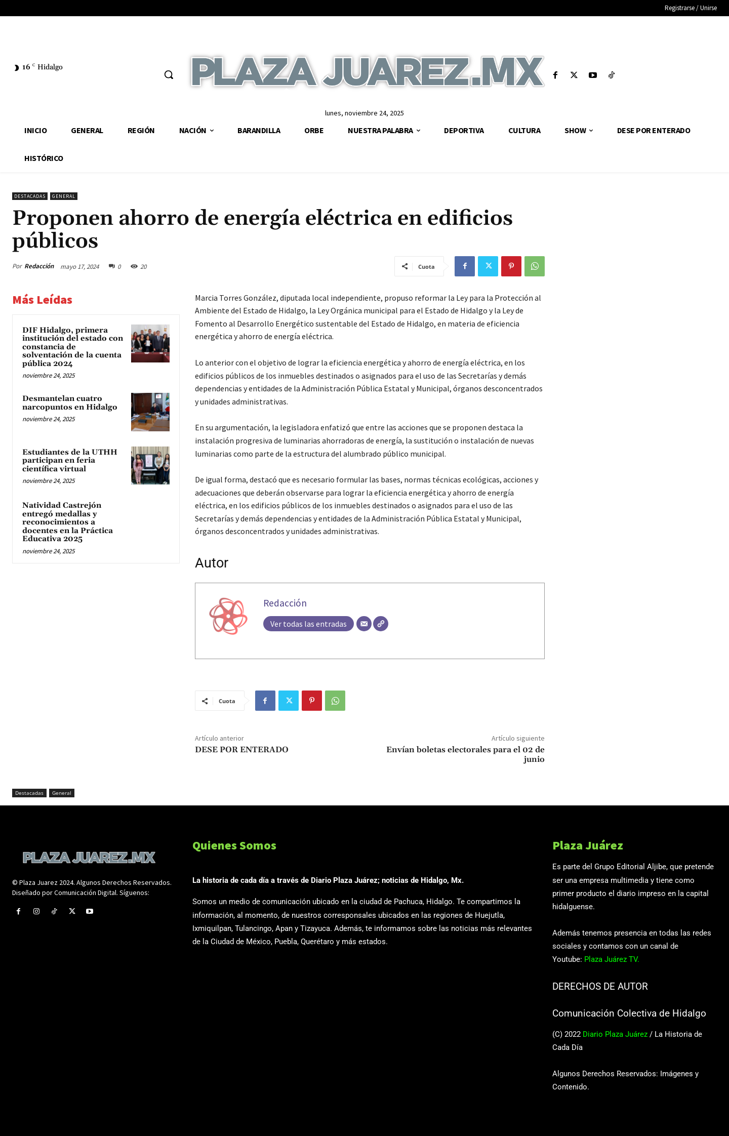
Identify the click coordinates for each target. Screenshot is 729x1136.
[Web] (380, 623)
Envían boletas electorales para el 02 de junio (465, 754)
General (63, 196)
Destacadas (30, 196)
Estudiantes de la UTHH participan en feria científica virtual (69, 461)
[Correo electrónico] (364, 623)
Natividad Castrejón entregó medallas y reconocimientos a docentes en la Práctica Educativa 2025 (67, 522)
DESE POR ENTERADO (242, 750)
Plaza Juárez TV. (611, 959)
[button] (168, 74)
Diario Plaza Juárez (615, 1034)
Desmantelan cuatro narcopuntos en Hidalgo (69, 403)
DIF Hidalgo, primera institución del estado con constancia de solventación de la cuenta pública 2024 (72, 347)
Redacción (39, 266)
